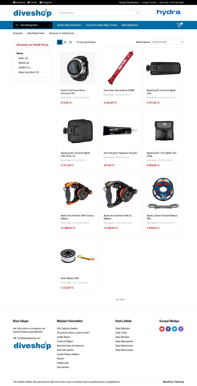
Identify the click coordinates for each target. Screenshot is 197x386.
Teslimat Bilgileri (65, 341)
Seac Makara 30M (70, 278)
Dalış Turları (121, 332)
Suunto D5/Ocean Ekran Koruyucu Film (73, 92)
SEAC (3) (23, 58)
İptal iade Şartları (65, 350)
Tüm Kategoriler (33, 25)
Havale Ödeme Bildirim (68, 354)
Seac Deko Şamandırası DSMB (119, 90)
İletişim (60, 358)
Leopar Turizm (149, 2)
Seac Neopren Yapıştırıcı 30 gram (120, 153)
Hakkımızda (62, 363)
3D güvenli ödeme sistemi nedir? (73, 332)
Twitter (32, 2)
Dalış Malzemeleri (35, 33)
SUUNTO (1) (25, 67)
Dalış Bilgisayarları (124, 341)
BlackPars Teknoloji (173, 382)
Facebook (19, 2)
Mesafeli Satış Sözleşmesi (70, 345)
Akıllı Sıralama (143, 42)
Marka (32, 53)
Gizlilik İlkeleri (63, 337)
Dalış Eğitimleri (122, 328)
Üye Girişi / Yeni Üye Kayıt (172, 2)
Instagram (46, 2)
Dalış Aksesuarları (124, 350)
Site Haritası (63, 367)
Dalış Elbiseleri (122, 337)
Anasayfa (18, 33)
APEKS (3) (24, 63)
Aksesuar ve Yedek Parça (61, 33)
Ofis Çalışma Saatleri (67, 328)
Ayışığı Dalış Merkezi (129, 2)
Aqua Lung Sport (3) (29, 72)
